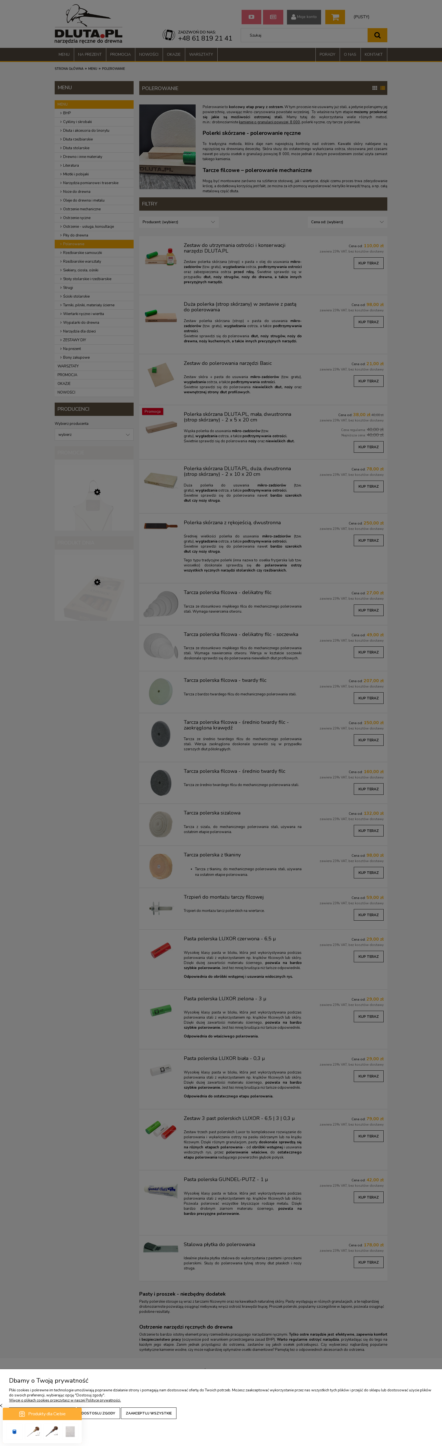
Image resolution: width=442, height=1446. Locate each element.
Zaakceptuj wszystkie (149, 1413)
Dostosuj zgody (98, 1413)
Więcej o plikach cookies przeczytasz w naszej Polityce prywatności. (65, 1400)
